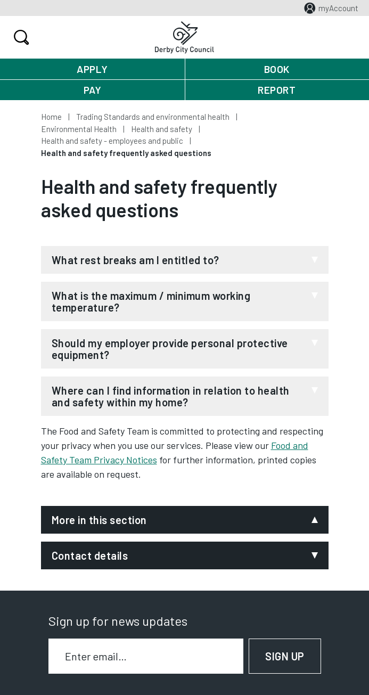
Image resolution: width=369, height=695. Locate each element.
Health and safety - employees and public (112, 140)
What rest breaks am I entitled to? (135, 260)
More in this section (99, 519)
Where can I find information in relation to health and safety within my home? (171, 396)
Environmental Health (79, 129)
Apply (92, 69)
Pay (93, 90)
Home (51, 116)
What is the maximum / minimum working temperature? (151, 301)
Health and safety (161, 129)
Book (277, 69)
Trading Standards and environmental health (152, 116)
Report (277, 90)
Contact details (90, 555)
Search (20, 37)
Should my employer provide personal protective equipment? (170, 349)
